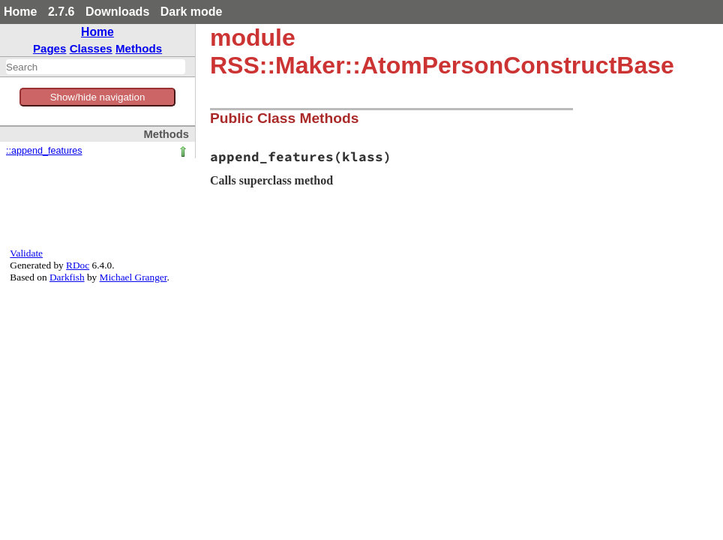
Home (20, 11)
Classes (91, 48)
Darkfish (67, 277)
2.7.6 (61, 11)
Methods (139, 48)
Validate (26, 253)
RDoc (77, 265)
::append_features (44, 151)
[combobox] (95, 66)
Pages (50, 48)
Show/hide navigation (98, 97)
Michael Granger (133, 277)
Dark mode (191, 11)
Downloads (117, 11)
